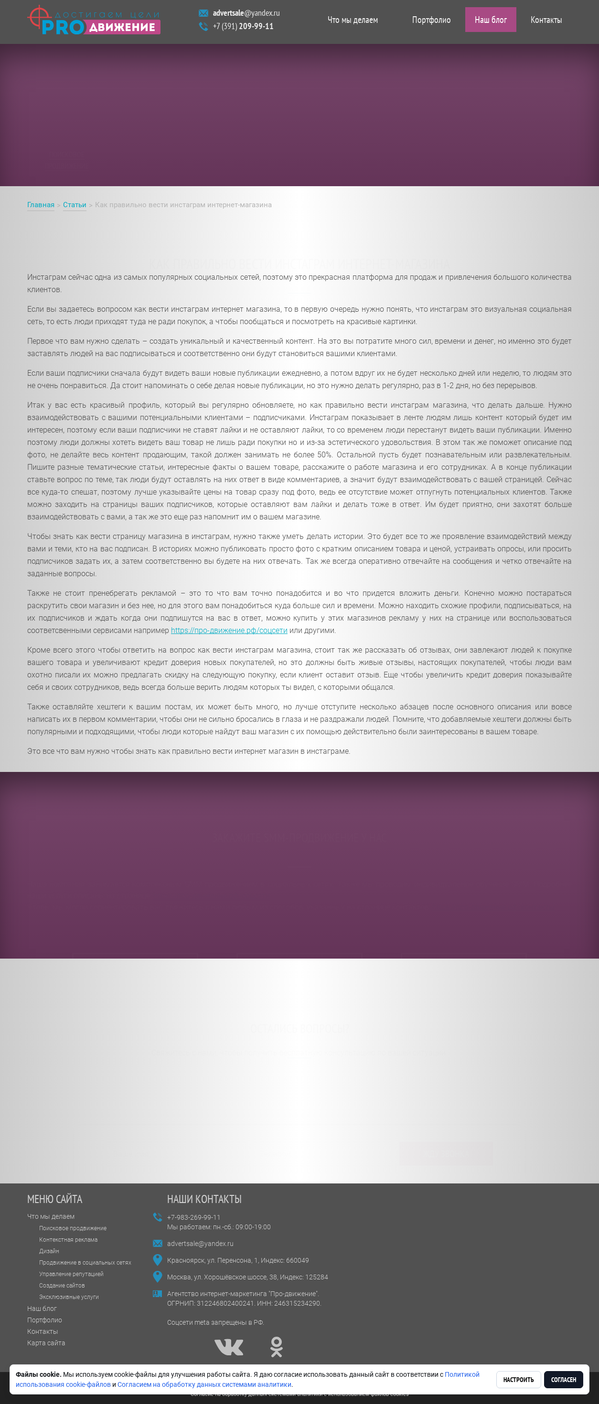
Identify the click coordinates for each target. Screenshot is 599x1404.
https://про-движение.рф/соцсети (229, 630)
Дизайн (49, 1251)
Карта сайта (46, 1343)
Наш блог (491, 22)
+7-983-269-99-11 (194, 1217)
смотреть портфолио (300, 927)
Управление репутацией (71, 1274)
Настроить (518, 1379)
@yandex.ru (246, 15)
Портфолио (431, 22)
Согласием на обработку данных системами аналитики (204, 1384)
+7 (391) (243, 28)
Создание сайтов (62, 1285)
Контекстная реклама (68, 1239)
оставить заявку (464, 927)
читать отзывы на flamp (135, 927)
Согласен (563, 1379)
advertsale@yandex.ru (200, 1243)
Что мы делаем (353, 22)
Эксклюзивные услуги (69, 1297)
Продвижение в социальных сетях (85, 1262)
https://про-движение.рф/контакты (493, 879)
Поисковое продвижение (73, 1228)
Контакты (546, 22)
